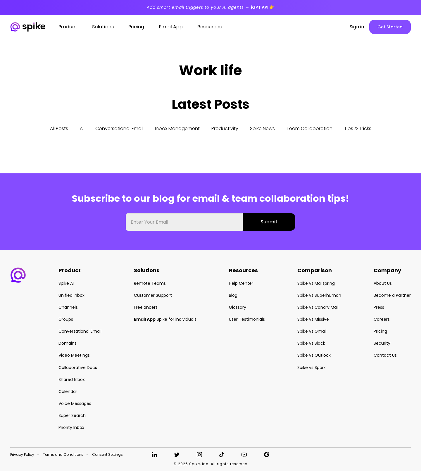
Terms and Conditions (63, 455)
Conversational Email (119, 128)
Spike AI (66, 283)
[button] (18, 275)
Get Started (390, 27)
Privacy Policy (22, 455)
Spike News (262, 128)
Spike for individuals (165, 319)
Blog (233, 295)
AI (82, 128)
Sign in (357, 27)
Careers (382, 319)
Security (382, 343)
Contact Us (385, 355)
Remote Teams (150, 283)
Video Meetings (74, 355)
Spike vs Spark (311, 367)
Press (379, 307)
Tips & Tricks (357, 128)
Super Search (72, 415)
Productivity (224, 128)
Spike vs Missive (313, 319)
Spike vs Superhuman (319, 295)
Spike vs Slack (311, 343)
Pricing (380, 331)
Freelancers (146, 307)
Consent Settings (107, 455)
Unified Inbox (71, 295)
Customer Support (153, 295)
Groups (65, 319)
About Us (383, 283)
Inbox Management (177, 128)
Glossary (237, 307)
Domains (67, 343)
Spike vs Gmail (312, 331)
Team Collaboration (309, 128)
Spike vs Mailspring (316, 283)
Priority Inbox (71, 427)
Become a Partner (392, 295)
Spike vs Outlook (314, 355)
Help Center (241, 283)
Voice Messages (74, 403)
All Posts (59, 128)
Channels (68, 307)
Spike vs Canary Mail (318, 307)
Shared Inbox (71, 379)
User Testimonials (247, 319)
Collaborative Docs (77, 367)
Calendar (67, 391)
